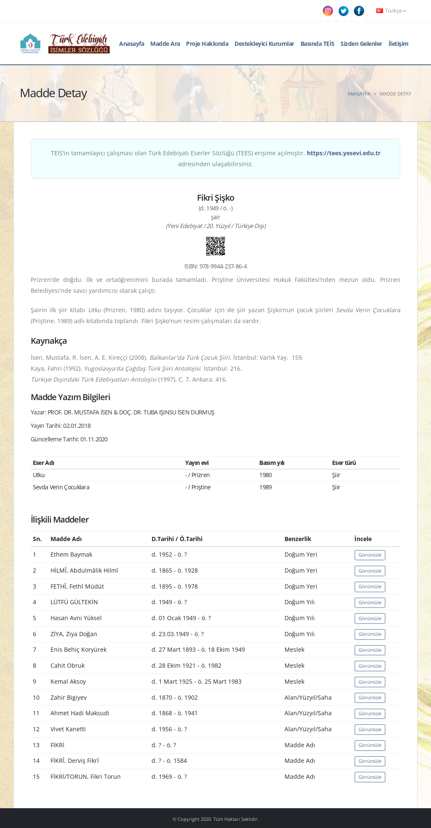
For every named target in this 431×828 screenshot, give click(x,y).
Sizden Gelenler (361, 44)
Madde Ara (165, 44)
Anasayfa (131, 44)
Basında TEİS (318, 44)
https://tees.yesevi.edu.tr (343, 153)
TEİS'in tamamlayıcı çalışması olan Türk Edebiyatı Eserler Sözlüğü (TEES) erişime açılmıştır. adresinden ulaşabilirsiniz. (215, 158)
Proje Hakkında (207, 44)
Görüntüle (370, 555)
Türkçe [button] (391, 10)
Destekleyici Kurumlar (264, 44)
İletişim (398, 44)
